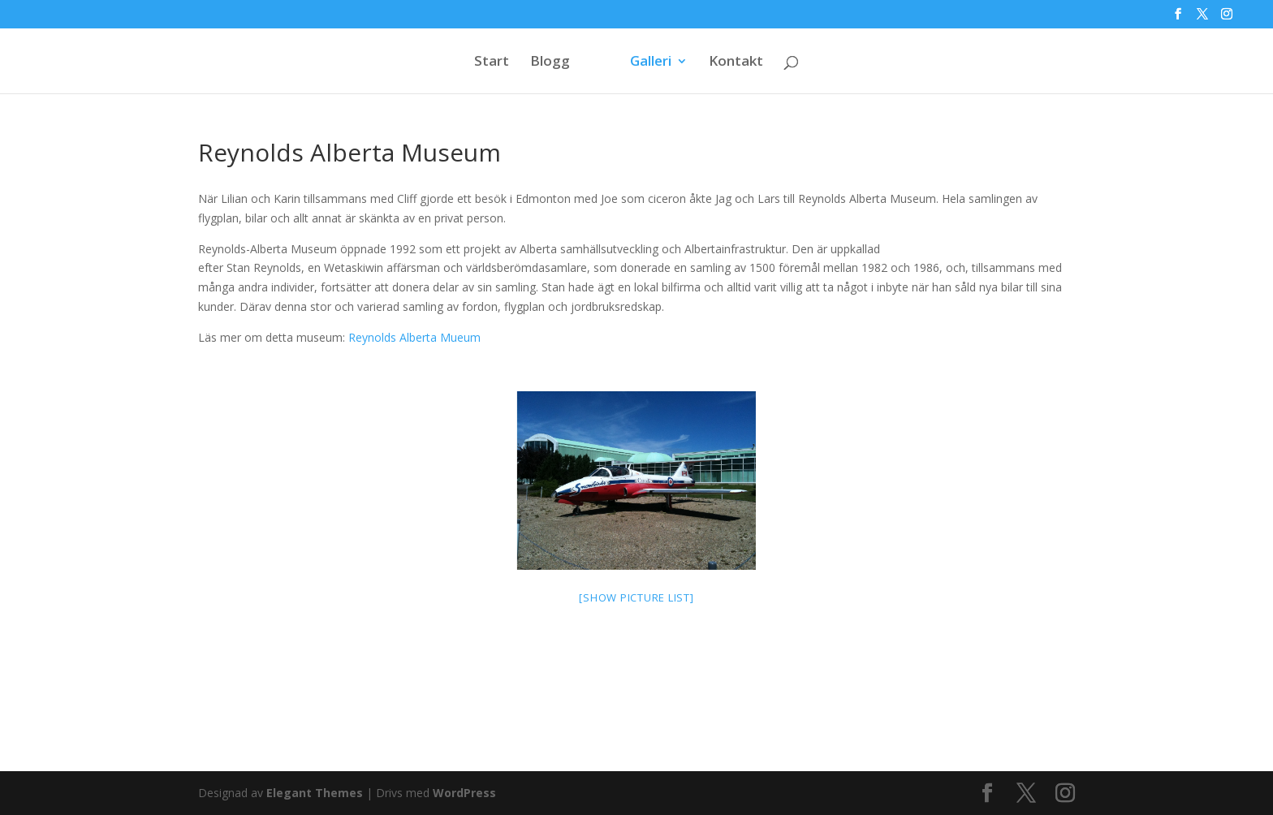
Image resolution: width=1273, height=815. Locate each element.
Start (491, 62)
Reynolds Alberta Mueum (414, 337)
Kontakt (736, 62)
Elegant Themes (314, 792)
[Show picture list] (636, 597)
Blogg (550, 62)
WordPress (464, 792)
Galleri (650, 62)
